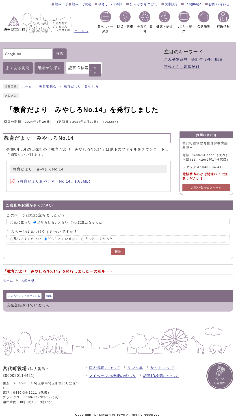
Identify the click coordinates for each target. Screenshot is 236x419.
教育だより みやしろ (81, 86)
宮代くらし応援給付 (181, 67)
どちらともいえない (52, 222)
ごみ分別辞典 (176, 59)
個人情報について (104, 368)
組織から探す (49, 68)
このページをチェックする (24, 295)
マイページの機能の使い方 (112, 376)
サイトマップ (162, 368)
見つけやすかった (28, 238)
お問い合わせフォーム (206, 187)
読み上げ (61, 4)
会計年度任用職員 (207, 59)
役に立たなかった (88, 222)
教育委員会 (48, 86)
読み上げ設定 (81, 4)
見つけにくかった (99, 238)
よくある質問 (18, 68)
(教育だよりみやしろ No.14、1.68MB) (50, 181)
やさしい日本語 (110, 4)
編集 (49, 295)
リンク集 (135, 368)
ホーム (27, 86)
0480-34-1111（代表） (32, 392)
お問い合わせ (219, 4)
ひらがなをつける (144, 4)
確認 (118, 251)
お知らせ (28, 280)
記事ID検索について (161, 376)
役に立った (22, 222)
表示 (94, 70)
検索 (59, 53)
